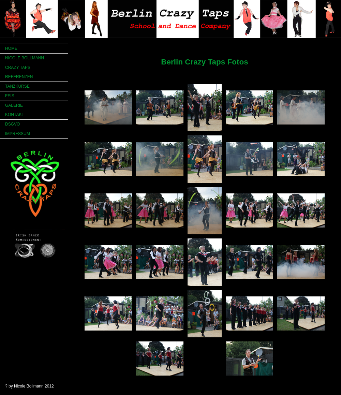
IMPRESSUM (17, 133)
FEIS (9, 95)
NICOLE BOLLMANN (24, 58)
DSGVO (12, 124)
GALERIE (14, 105)
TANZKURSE (17, 86)
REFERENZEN (19, 76)
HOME (11, 48)
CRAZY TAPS (17, 67)
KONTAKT (14, 114)
